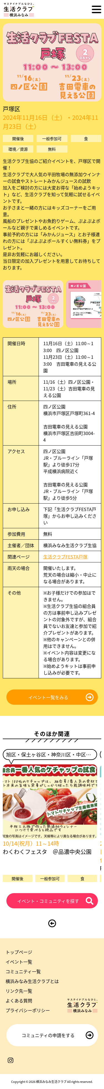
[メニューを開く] (96, 9)
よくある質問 (19, 1000)
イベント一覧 (19, 961)
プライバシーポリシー (28, 1010)
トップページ (19, 952)
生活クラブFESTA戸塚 (65, 556)
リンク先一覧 (19, 990)
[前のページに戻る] (52, 923)
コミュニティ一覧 (23, 971)
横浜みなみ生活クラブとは (32, 981)
